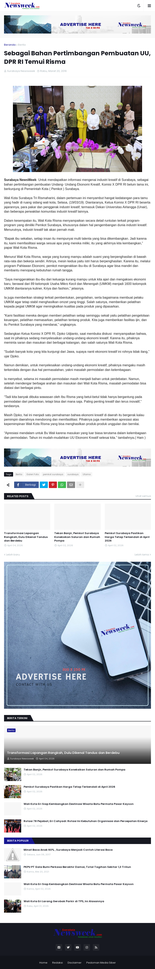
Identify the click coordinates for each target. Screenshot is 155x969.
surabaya (73, 474)
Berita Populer (18, 841)
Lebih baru (13, 554)
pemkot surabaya (53, 474)
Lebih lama (142, 554)
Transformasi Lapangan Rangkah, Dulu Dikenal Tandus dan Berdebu (26, 536)
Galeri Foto (32, 474)
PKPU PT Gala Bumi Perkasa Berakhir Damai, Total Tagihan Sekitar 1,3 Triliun (77, 867)
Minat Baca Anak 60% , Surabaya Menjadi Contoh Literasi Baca (68, 850)
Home (43, 963)
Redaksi (57, 963)
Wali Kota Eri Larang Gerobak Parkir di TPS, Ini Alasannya (64, 901)
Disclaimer (75, 963)
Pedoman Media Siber (101, 963)
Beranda (10, 45)
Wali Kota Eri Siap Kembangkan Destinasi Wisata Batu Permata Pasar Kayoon (79, 804)
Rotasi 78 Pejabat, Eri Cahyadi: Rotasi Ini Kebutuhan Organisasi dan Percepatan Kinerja (86, 821)
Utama (87, 474)
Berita (22, 45)
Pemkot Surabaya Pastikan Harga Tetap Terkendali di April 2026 (127, 536)
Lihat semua (143, 496)
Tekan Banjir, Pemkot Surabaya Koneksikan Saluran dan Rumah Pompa (77, 536)
